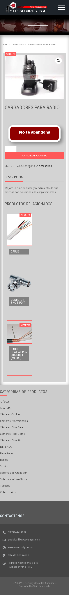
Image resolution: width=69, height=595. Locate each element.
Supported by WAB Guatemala (34, 586)
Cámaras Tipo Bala (11, 427)
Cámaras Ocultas (10, 414)
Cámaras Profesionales (14, 421)
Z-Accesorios (17, 44)
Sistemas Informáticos (13, 479)
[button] (58, 60)
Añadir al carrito (34, 155)
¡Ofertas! (5, 401)
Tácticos (5, 485)
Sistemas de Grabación (13, 472)
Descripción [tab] (14, 177)
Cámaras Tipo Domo (12, 433)
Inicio (5, 44)
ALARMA (5, 408)
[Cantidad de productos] (11, 149)
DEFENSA (6, 446)
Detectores (6, 453)
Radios (4, 459)
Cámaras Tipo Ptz (10, 440)
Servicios (5, 466)
